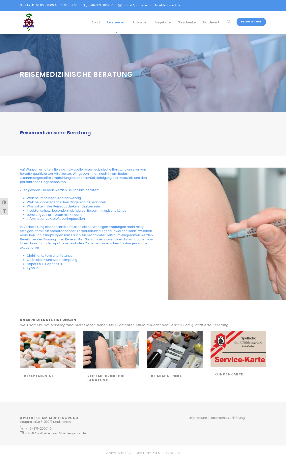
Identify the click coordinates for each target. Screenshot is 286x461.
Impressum (198, 418)
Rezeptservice (251, 21)
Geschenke (187, 22)
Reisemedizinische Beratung (106, 378)
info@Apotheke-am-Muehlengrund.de (152, 5)
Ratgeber (140, 22)
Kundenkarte (228, 374)
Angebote (163, 22)
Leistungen (116, 22)
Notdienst (211, 22)
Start (96, 22)
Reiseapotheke (65, 206)
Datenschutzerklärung (227, 418)
